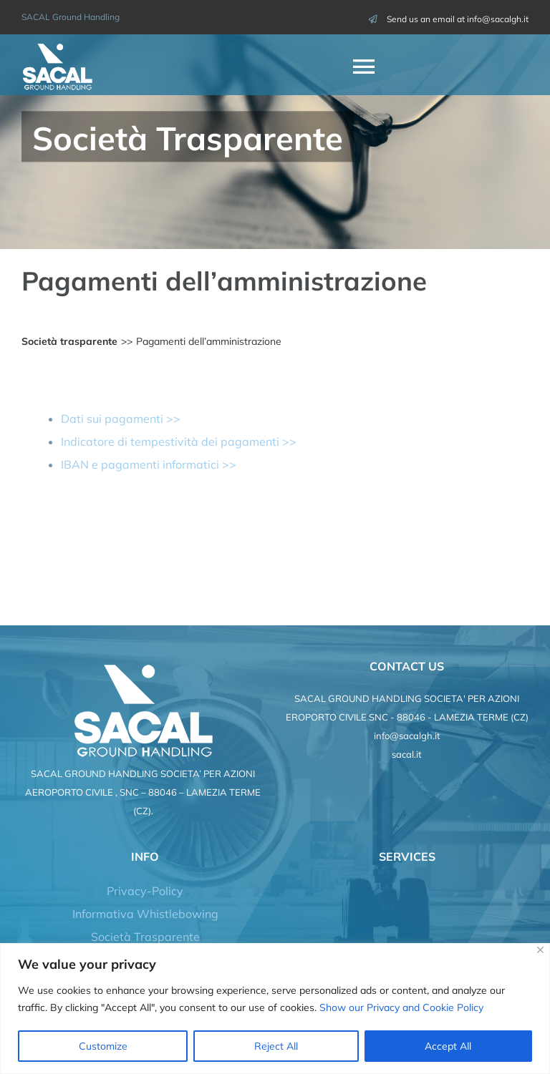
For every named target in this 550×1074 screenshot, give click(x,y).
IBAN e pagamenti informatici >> (148, 464)
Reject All (276, 1046)
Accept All (448, 1046)
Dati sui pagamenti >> (120, 418)
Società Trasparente (145, 936)
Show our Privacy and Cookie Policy (401, 1007)
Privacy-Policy (145, 891)
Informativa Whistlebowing (145, 914)
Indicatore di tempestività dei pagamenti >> (178, 441)
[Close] (540, 950)
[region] (275, 1008)
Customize (103, 1046)
